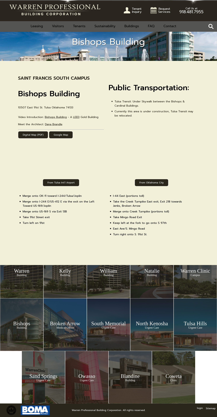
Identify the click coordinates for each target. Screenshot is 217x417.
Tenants (79, 26)
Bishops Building (56, 117)
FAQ (151, 26)
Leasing (37, 26)
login (200, 408)
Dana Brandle (53, 124)
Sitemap (210, 408)
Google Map (61, 135)
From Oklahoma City (151, 182)
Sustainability (104, 26)
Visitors (58, 26)
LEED (76, 117)
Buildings (131, 26)
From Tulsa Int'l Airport (61, 182)
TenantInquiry (137, 10)
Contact (170, 26)
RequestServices (164, 10)
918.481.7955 (191, 11)
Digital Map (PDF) (33, 135)
